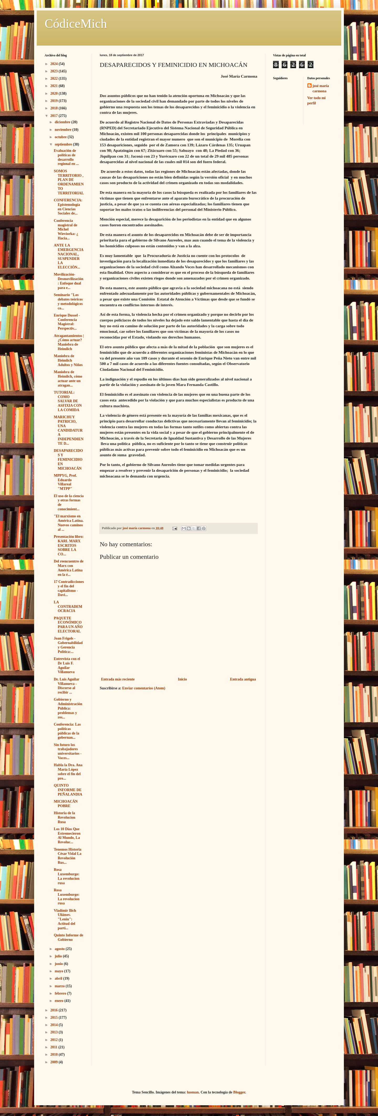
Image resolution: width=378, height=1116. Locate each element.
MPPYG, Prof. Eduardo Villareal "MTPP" (65, 482)
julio (59, 956)
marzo (60, 986)
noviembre (63, 130)
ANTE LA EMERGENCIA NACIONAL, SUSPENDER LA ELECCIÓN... (68, 256)
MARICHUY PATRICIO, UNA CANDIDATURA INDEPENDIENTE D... (68, 430)
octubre (61, 137)
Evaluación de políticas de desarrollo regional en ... (66, 157)
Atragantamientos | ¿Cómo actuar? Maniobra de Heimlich (69, 342)
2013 (54, 1032)
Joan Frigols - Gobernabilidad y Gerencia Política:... (68, 644)
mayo (59, 971)
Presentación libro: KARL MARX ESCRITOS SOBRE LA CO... (68, 545)
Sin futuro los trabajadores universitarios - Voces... (68, 751)
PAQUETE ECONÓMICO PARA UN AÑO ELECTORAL (68, 624)
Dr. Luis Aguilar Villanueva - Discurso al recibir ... (66, 685)
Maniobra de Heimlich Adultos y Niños (68, 360)
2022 (54, 79)
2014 (54, 1025)
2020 (54, 93)
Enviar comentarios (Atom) (143, 688)
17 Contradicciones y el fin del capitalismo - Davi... (69, 588)
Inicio (182, 679)
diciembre (63, 122)
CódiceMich (76, 23)
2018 (54, 108)
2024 (54, 64)
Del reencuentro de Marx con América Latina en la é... (68, 567)
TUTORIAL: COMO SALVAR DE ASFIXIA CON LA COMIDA (68, 401)
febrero (61, 993)
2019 (54, 101)
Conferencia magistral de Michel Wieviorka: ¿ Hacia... (66, 229)
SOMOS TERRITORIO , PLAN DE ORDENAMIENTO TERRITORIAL (69, 182)
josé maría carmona (321, 88)
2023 (54, 71)
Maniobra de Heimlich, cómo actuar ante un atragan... (68, 378)
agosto (60, 949)
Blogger (239, 1092)
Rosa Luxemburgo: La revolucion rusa (67, 876)
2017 (54, 116)
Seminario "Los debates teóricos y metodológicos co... (68, 301)
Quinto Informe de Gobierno (68, 937)
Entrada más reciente (118, 679)
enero (59, 1001)
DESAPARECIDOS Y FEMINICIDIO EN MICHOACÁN (68, 459)
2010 (54, 1054)
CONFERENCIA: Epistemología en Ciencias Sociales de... (68, 206)
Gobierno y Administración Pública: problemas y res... (68, 708)
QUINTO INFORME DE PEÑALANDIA (68, 790)
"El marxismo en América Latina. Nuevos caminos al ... (68, 522)
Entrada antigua (243, 679)
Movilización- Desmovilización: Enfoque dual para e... (68, 280)
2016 (54, 1010)
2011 (54, 1047)
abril (59, 978)
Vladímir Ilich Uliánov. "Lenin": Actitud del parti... (65, 919)
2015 (54, 1018)
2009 (54, 1062)
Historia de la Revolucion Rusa (64, 817)
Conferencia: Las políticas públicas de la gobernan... (67, 730)
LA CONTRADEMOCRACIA (68, 606)
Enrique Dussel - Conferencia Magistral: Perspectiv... (67, 321)
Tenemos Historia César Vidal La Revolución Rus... (67, 856)
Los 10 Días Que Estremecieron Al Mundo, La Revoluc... (67, 835)
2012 (54, 1040)
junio (59, 964)
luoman (193, 1092)
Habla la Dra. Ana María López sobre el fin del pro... (68, 771)
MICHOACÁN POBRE (66, 804)
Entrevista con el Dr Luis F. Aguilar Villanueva (67, 665)
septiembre (64, 144)
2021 (54, 86)
